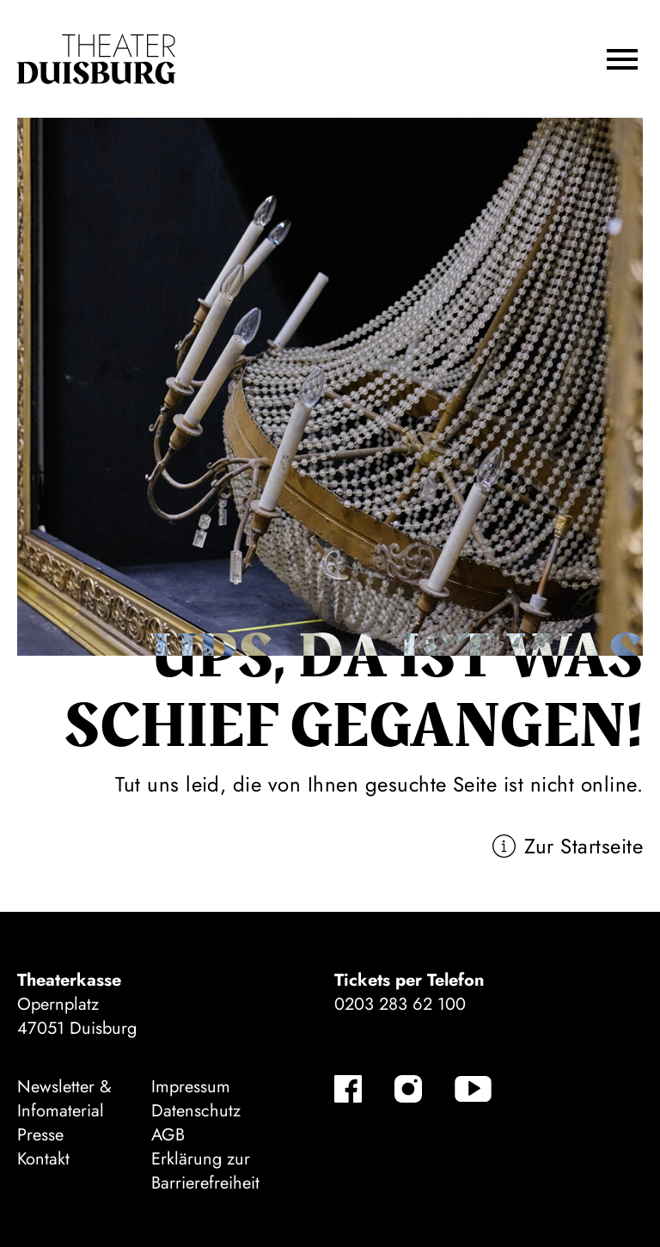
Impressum (190, 1086)
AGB (168, 1134)
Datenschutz (196, 1110)
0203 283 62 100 (400, 1004)
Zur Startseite (583, 846)
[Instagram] (408, 1089)
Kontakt (43, 1158)
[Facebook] (348, 1089)
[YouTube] (473, 1089)
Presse (40, 1134)
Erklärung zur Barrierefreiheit (205, 1170)
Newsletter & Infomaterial (64, 1098)
